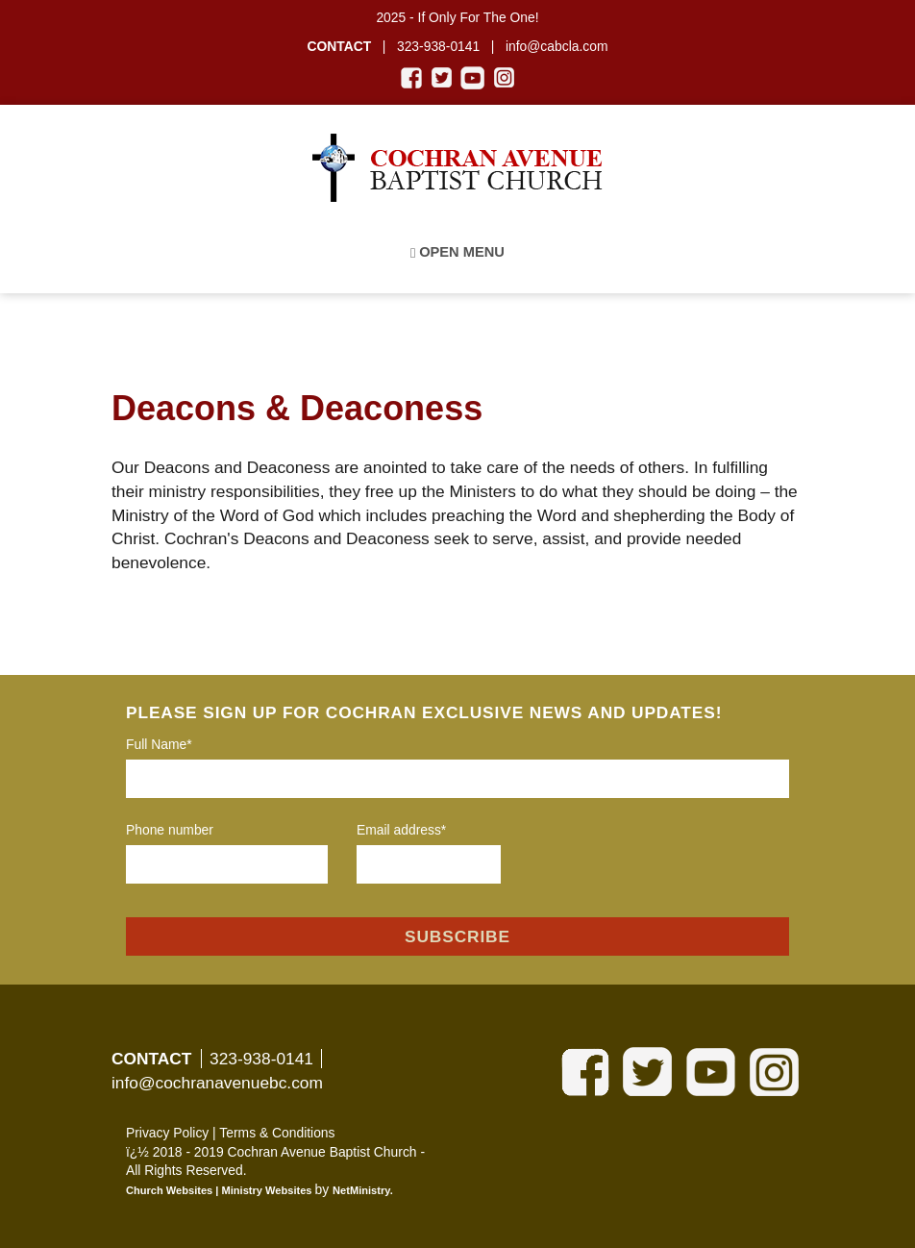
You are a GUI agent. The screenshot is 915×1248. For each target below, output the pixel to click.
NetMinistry (361, 1190)
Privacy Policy (167, 1132)
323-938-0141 (261, 1058)
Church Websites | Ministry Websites (220, 1190)
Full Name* (159, 744)
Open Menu (457, 252)
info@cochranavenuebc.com (217, 1082)
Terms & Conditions (276, 1132)
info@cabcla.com (557, 46)
